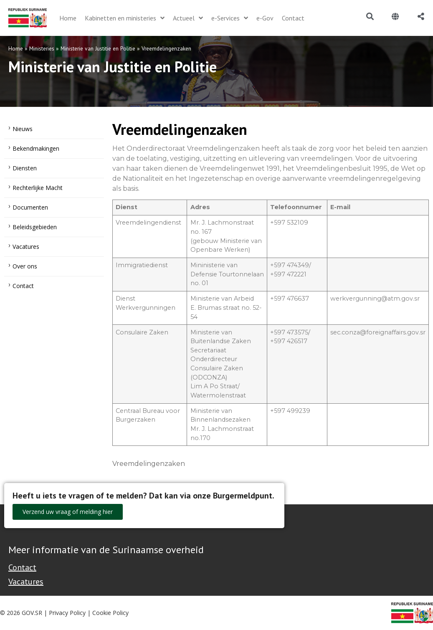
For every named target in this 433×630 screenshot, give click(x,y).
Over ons (25, 266)
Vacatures (26, 246)
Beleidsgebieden (35, 227)
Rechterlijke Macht (38, 188)
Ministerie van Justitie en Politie (98, 48)
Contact (23, 286)
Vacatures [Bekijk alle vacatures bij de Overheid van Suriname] (25, 581)
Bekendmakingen (36, 148)
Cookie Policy (110, 613)
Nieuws (23, 129)
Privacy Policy (67, 613)
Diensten (25, 168)
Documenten (30, 207)
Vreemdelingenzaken (148, 464)
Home (15, 48)
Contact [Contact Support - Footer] (22, 567)
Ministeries (41, 48)
